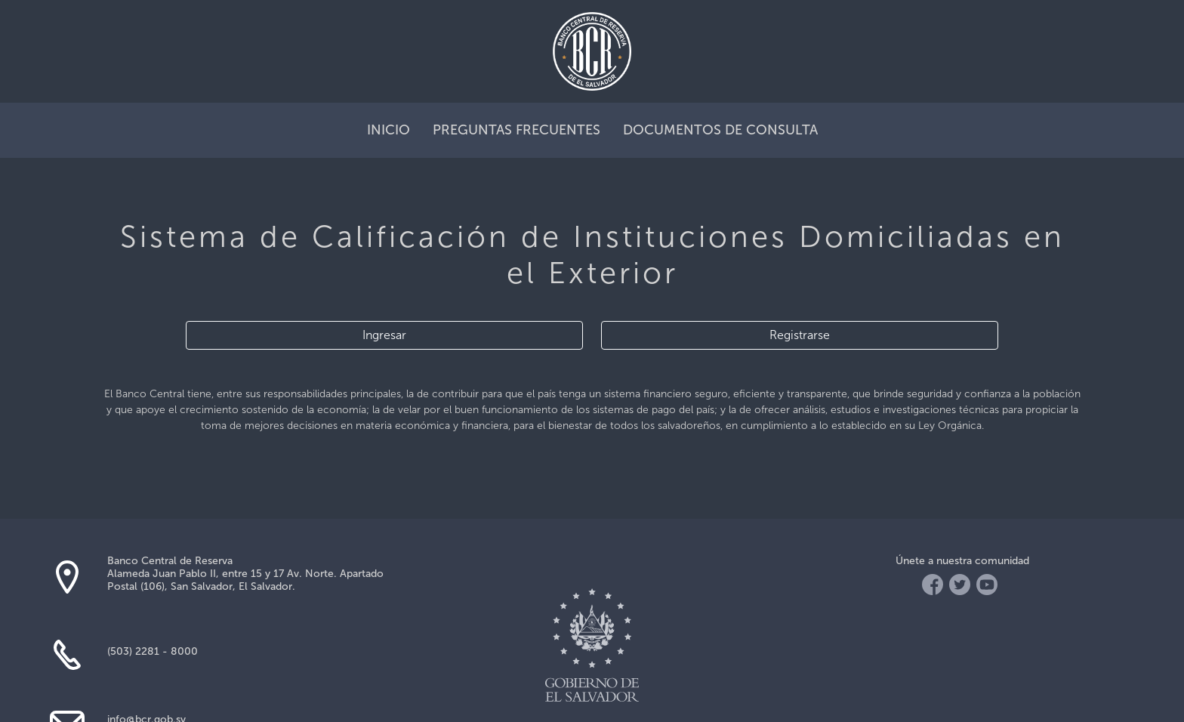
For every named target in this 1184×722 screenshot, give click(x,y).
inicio (388, 130)
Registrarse (799, 335)
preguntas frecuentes (516, 130)
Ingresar (384, 335)
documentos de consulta (720, 130)
